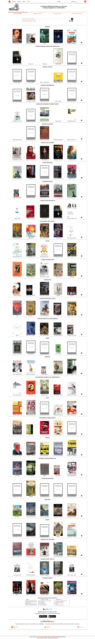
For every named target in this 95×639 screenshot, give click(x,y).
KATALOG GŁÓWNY (18, 13)
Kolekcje (34, 20)
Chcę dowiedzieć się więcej (42, 637)
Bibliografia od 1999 (57, 13)
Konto (28, 1)
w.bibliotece (42, 623)
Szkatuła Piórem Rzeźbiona (77, 13)
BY (69, 1)
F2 (81, 1)
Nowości (14, 1)
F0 (76, 1)
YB (66, 1)
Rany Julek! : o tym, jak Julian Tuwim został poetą (62, 600)
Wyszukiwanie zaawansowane (27, 20)
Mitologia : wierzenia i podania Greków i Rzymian (32, 600)
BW (64, 1)
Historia (19, 1)
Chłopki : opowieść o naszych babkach (45, 600)
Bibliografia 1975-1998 (37, 13)
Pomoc (24, 1)
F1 (78, 1)
